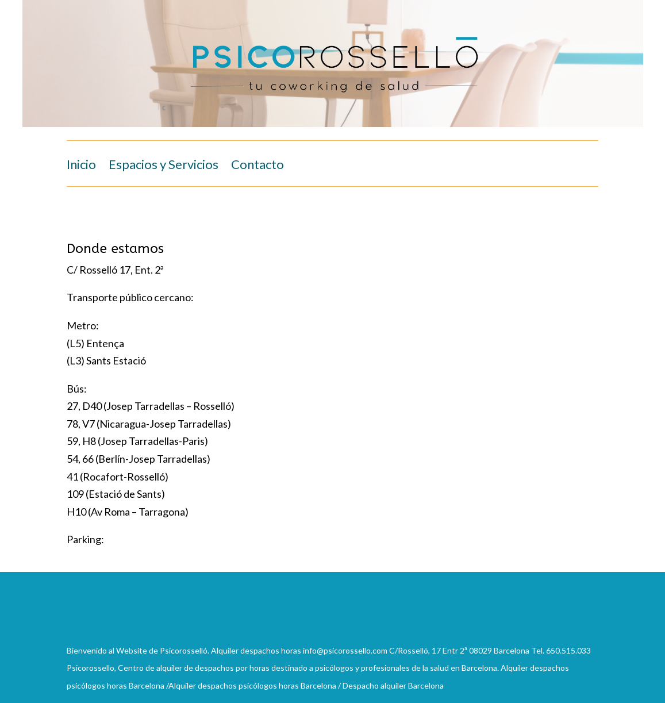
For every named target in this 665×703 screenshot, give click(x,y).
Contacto (257, 166)
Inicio (81, 166)
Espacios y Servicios (163, 166)
